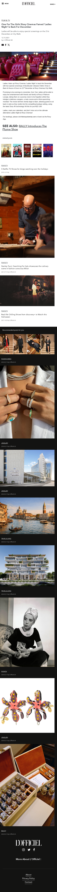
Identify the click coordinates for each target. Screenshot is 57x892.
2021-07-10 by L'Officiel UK (8, 272)
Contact (28, 882)
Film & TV (5, 20)
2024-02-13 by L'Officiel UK (8, 362)
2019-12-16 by (5, 172)
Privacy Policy (28, 878)
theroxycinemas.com (28, 117)
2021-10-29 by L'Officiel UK (8, 320)
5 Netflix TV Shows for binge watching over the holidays (24, 169)
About (28, 874)
